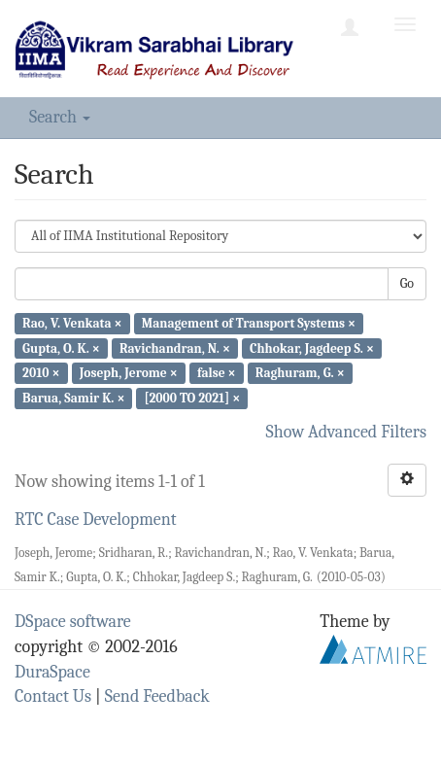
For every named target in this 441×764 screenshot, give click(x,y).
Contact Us (53, 696)
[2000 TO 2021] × (193, 398)
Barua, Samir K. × (73, 398)
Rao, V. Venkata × (72, 323)
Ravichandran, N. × (174, 347)
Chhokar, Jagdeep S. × (312, 347)
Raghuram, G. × (300, 372)
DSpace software (73, 621)
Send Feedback (157, 696)
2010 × (40, 372)
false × (216, 372)
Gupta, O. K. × (61, 347)
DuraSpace (52, 672)
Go (407, 283)
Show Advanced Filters (346, 432)
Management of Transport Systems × (249, 323)
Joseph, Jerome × (129, 372)
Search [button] (59, 117)
